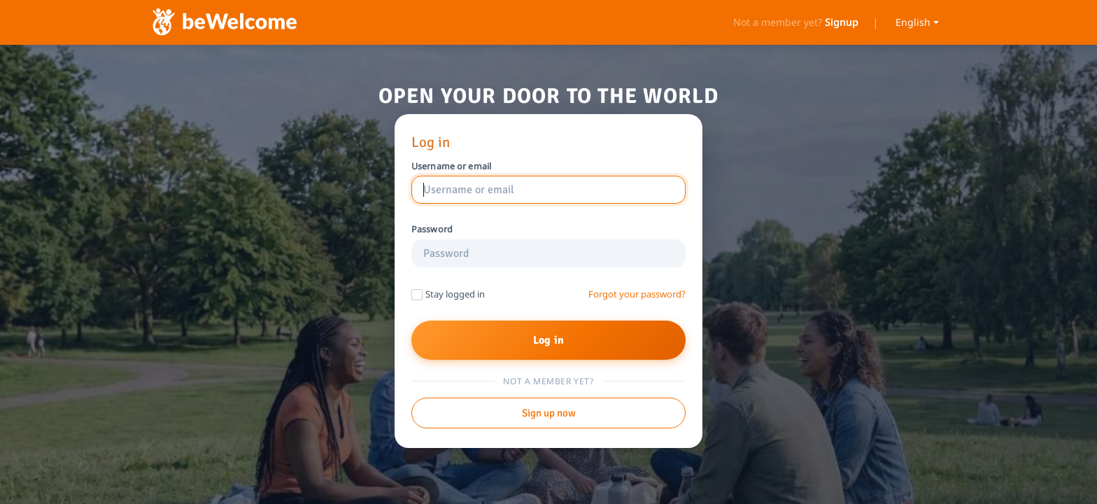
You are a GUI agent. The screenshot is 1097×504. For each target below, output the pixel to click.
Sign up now (549, 413)
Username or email (451, 167)
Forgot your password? (637, 294)
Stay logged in (455, 294)
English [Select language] (913, 22)
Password (432, 229)
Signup (841, 22)
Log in (548, 340)
